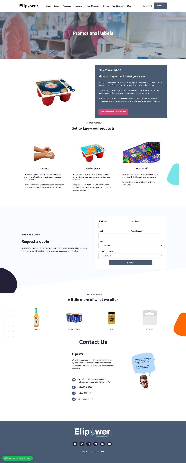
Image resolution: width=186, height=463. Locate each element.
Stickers (36, 329)
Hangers (149, 329)
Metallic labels (74, 329)
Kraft (112, 329)
